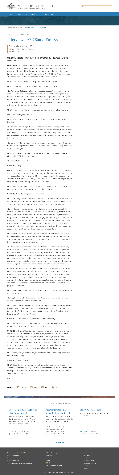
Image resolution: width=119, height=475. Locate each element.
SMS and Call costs (89, 460)
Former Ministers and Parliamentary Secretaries (19, 463)
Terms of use (87, 465)
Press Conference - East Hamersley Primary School (59, 422)
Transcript (48, 458)
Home (11, 14)
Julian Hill (49, 14)
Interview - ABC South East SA (37, 27)
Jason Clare (22, 14)
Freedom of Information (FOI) (91, 463)
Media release (49, 455)
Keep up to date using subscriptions (55, 465)
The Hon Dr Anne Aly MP (20, 27)
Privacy (86, 468)
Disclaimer (87, 455)
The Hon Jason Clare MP (13, 455)
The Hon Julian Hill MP (13, 460)
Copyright (86, 458)
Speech (48, 460)
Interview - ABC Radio (95, 422)
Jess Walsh (36, 14)
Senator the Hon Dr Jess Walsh (15, 458)
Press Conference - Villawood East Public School (24, 422)
